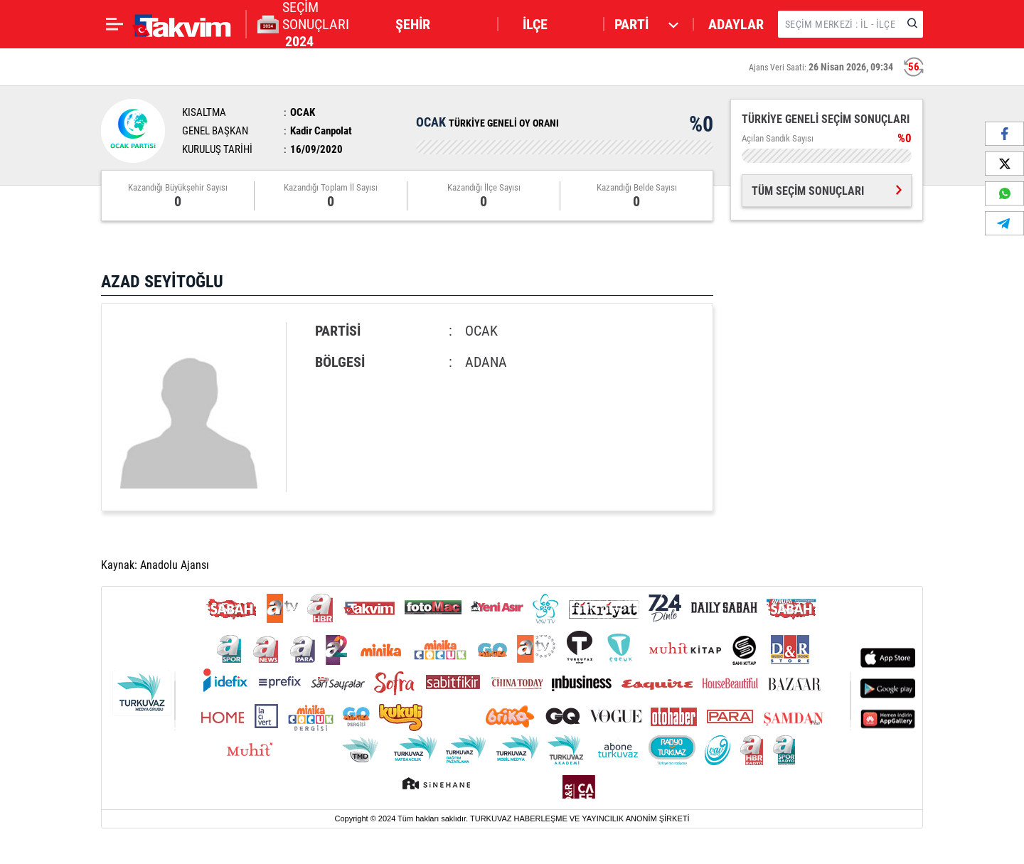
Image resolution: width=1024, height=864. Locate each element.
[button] (439, 24)
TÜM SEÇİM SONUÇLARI (827, 191)
